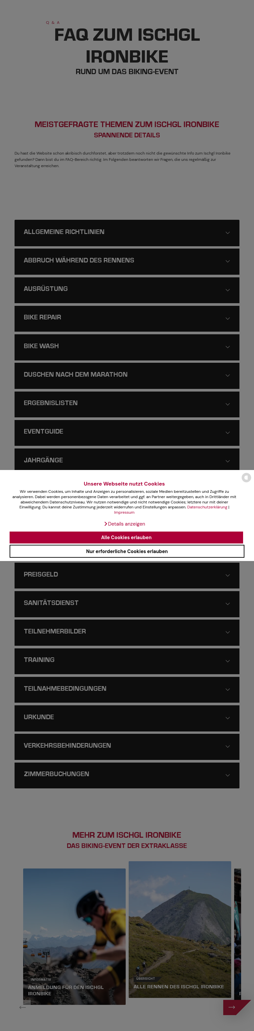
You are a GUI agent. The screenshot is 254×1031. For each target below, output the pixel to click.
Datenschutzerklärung (207, 507)
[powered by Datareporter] (246, 482)
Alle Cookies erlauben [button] (126, 537)
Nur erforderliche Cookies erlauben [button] (127, 551)
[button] (124, 524)
